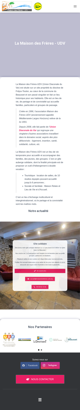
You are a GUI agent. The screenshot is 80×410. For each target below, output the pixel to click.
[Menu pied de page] (40, 399)
